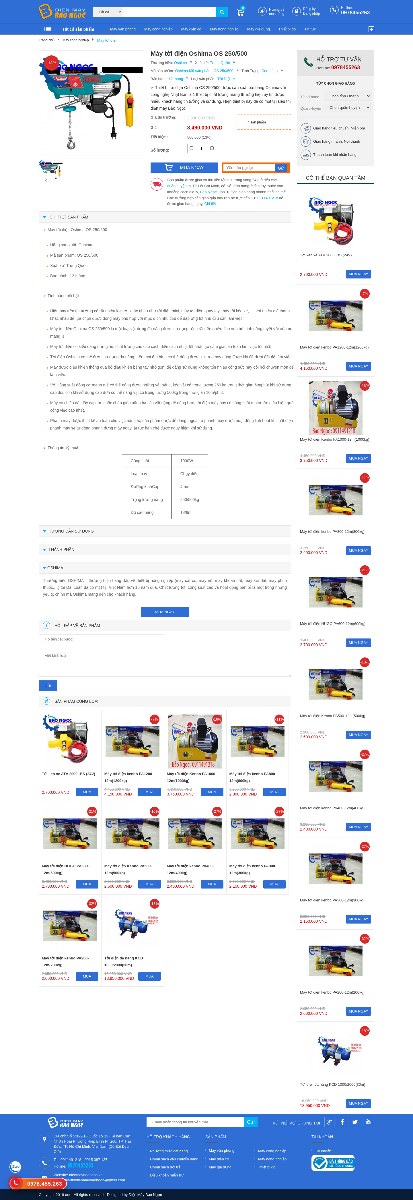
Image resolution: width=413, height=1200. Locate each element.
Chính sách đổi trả (165, 1167)
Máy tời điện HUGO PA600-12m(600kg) (65, 869)
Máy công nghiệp (158, 29)
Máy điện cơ (191, 29)
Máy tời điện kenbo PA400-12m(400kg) (190, 869)
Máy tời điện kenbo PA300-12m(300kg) (252, 869)
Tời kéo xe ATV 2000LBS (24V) (68, 774)
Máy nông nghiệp (224, 29)
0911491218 (267, 198)
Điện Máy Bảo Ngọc (145, 1195)
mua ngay (165, 612)
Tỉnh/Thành (309, 97)
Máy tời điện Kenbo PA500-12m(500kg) (128, 869)
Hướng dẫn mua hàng (278, 11)
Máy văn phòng (123, 29)
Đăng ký (309, 9)
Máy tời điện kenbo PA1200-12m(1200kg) (128, 777)
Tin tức (310, 29)
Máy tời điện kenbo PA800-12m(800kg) (252, 777)
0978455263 (355, 13)
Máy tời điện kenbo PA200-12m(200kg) (65, 961)
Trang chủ (46, 40)
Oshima (180, 63)
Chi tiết (210, 204)
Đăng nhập (311, 13)
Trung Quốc (220, 63)
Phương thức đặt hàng (169, 1151)
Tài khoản (323, 1151)
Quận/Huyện (310, 108)
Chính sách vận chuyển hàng (174, 1159)
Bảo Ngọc (208, 192)
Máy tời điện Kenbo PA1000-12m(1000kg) (192, 777)
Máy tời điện (107, 40)
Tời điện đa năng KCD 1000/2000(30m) (123, 961)
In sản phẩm (256, 122)
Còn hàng (270, 71)
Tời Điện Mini (228, 79)
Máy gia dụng (258, 29)
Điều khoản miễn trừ (167, 1175)
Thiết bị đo (287, 29)
